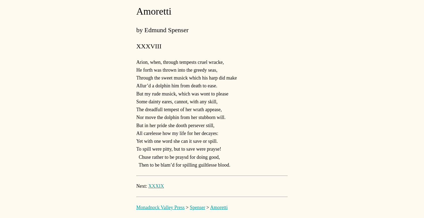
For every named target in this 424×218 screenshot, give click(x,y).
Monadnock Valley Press (160, 207)
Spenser (197, 207)
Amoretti (219, 207)
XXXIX (156, 186)
